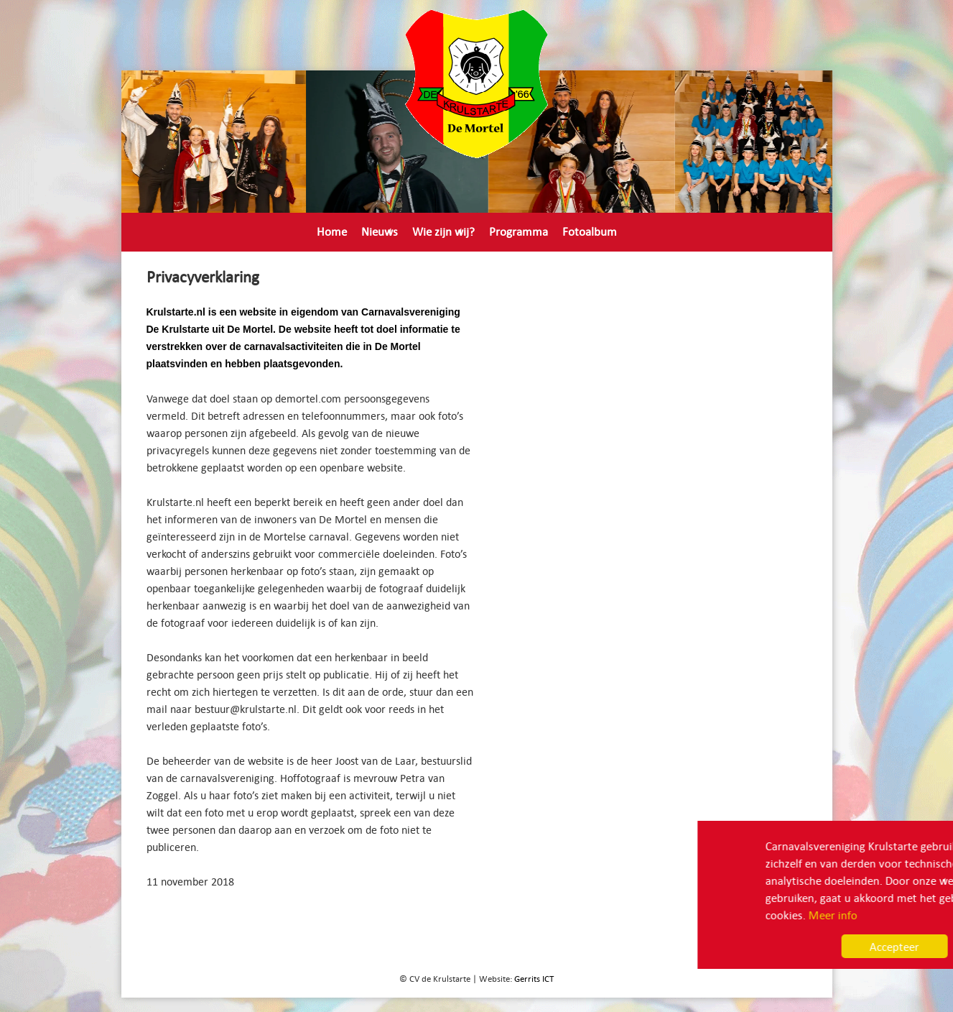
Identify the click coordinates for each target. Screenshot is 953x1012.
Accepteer (802, 946)
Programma (518, 231)
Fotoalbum (589, 231)
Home (332, 231)
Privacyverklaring (359, 258)
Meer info (741, 914)
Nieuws (379, 231)
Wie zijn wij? (443, 231)
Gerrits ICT (534, 978)
